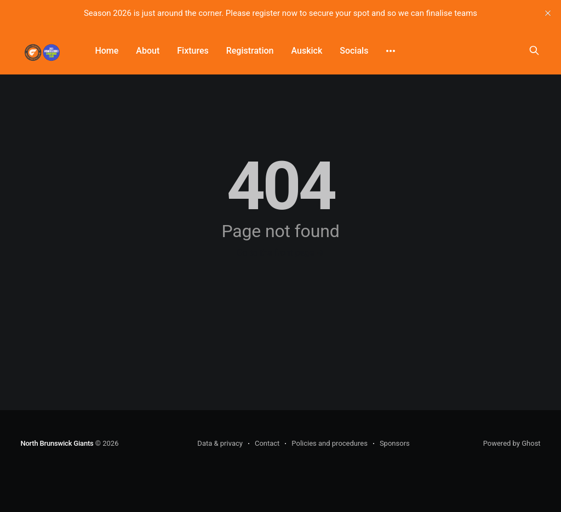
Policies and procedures (329, 443)
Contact (267, 443)
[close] (548, 13)
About (147, 50)
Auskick (306, 50)
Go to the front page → (280, 253)
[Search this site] (534, 50)
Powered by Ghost (512, 443)
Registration (250, 50)
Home (106, 50)
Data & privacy (220, 443)
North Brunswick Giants (56, 443)
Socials (354, 50)
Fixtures (192, 50)
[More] (390, 51)
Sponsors (395, 443)
